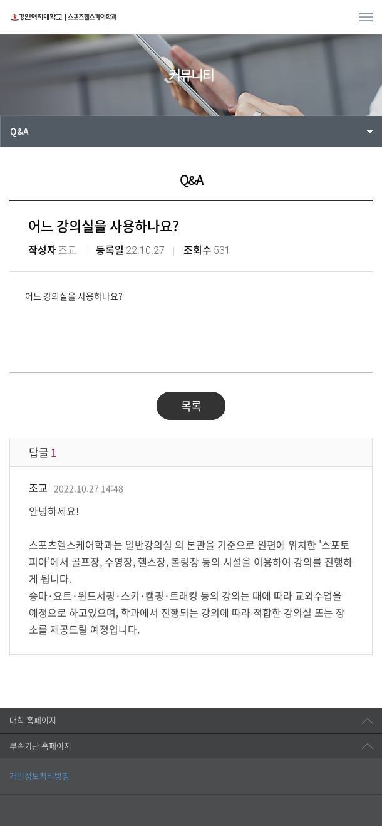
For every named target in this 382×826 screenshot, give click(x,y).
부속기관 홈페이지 (40, 746)
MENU (366, 17)
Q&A (19, 131)
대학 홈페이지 (32, 720)
